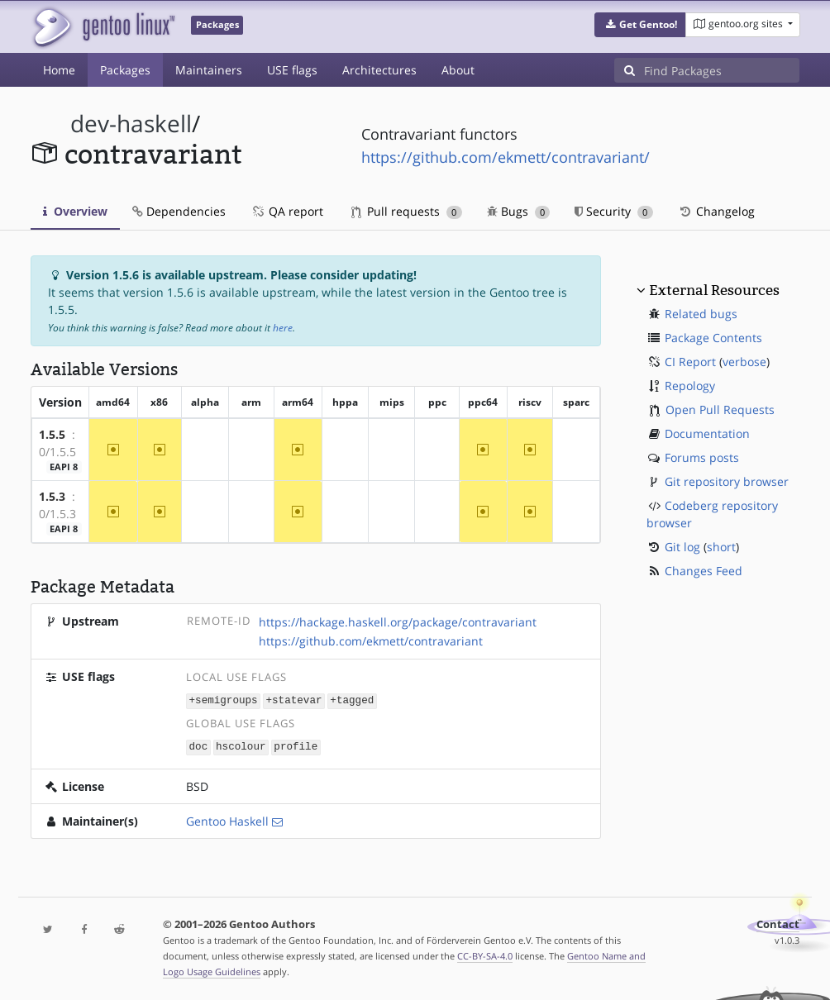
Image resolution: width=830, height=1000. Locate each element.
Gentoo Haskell (227, 819)
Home (59, 70)
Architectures (379, 70)
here (283, 328)
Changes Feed (703, 571)
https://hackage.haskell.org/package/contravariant (398, 622)
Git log (682, 547)
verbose (744, 361)
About (458, 70)
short (721, 547)
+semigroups (223, 700)
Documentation (707, 433)
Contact (777, 923)
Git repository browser (727, 481)
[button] (640, 24)
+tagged (352, 700)
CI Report (690, 361)
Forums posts (702, 457)
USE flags (292, 70)
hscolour (240, 746)
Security (614, 211)
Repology (690, 385)
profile (295, 746)
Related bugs (701, 313)
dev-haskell (131, 123)
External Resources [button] (714, 290)
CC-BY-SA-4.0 (485, 954)
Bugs (519, 211)
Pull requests (406, 211)
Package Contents (713, 337)
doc (198, 746)
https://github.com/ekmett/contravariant (371, 641)
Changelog (716, 211)
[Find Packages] (721, 70)
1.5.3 (52, 496)
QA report (286, 211)
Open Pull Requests (720, 409)
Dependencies (179, 211)
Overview (75, 211)
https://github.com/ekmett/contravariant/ (505, 157)
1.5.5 (52, 434)
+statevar (293, 700)
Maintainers (208, 70)
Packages (125, 70)
